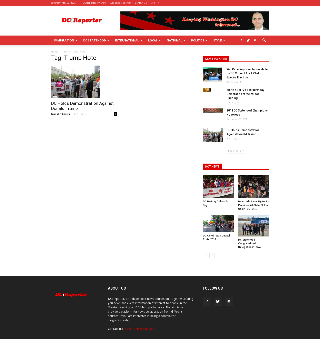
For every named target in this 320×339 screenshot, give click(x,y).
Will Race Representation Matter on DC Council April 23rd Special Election (248, 73)
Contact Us (141, 2)
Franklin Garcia (60, 113)
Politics (199, 40)
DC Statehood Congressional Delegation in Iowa (249, 243)
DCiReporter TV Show (94, 2)
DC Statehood (96, 40)
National (176, 40)
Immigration (65, 40)
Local (154, 40)
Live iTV (154, 2)
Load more (236, 150)
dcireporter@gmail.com (139, 329)
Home (54, 51)
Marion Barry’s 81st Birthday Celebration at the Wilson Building (245, 94)
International (128, 40)
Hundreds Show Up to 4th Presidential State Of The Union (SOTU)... (253, 205)
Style (219, 40)
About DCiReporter (120, 2)
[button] (264, 41)
